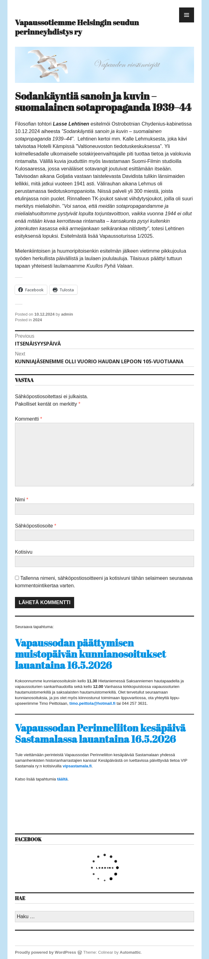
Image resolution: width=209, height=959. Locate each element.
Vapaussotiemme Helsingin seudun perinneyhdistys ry (77, 27)
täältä (62, 779)
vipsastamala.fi (77, 766)
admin (67, 314)
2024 (37, 319)
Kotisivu (23, 552)
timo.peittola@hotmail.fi (92, 703)
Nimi (21, 499)
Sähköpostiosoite (35, 525)
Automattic (130, 952)
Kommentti (28, 419)
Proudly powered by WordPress (45, 952)
